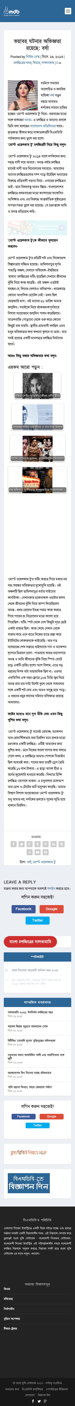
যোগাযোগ (30, 1395)
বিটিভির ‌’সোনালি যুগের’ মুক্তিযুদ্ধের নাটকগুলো (31, 1041)
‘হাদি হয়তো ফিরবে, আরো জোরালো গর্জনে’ (30, 1087)
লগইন (51, 888)
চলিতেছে (8, 1299)
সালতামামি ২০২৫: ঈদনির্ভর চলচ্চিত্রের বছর (30, 1012)
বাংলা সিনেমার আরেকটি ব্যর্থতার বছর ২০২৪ (35, 970)
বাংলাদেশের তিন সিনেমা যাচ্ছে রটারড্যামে (29, 1073)
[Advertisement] (37, 537)
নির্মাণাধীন (9, 1309)
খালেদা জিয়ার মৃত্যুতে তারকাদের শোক (28, 1026)
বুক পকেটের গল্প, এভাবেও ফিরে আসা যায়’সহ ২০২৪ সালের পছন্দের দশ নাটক (36, 982)
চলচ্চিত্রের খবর (22, 63)
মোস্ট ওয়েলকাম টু (44, 862)
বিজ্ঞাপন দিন (44, 1395)
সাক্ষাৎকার (47, 63)
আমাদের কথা (12, 1389)
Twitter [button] (37, 920)
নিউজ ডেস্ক (33, 56)
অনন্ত (27, 120)
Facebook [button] (23, 909)
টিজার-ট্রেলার (10, 1329)
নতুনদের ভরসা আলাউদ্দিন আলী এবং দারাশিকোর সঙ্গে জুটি (36, 1057)
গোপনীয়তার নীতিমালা (57, 1389)
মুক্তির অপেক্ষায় (12, 1319)
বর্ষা (52, 95)
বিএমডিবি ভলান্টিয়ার (32, 1389)
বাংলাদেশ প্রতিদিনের (43, 126)
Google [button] (51, 909)
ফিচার (36, 63)
